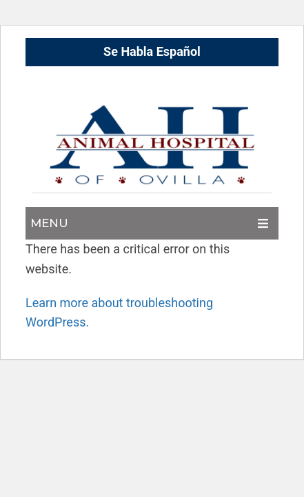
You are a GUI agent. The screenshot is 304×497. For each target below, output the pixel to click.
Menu (49, 223)
